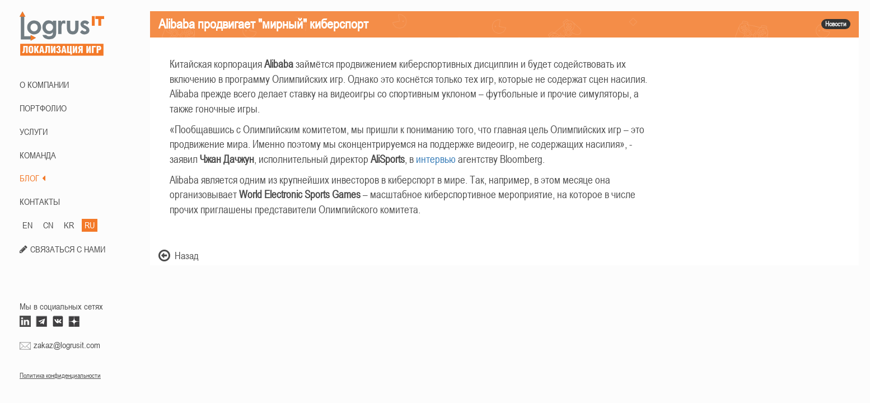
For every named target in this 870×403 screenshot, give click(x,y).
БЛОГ (32, 178)
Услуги (34, 131)
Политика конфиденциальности (60, 375)
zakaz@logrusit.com (67, 345)
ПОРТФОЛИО (43, 108)
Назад (178, 255)
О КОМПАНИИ (44, 84)
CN (48, 225)
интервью (436, 159)
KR (69, 225)
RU (90, 225)
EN (27, 225)
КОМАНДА (38, 155)
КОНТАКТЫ (40, 201)
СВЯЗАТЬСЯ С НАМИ (67, 249)
